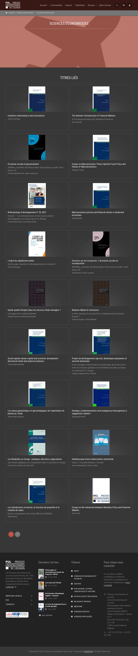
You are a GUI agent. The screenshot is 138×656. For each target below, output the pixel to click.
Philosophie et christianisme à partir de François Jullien (54, 572)
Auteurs (68, 5)
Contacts (10, 604)
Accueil (43, 5)
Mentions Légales (14, 596)
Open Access (105, 5)
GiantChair (88, 651)
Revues (91, 5)
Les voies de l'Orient (53, 583)
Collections (80, 5)
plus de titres (45, 615)
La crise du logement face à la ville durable (55, 605)
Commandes (56, 5)
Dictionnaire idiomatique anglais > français (54, 594)
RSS (7, 600)
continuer (11, 587)
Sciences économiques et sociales (29, 13)
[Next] (17, 534)
